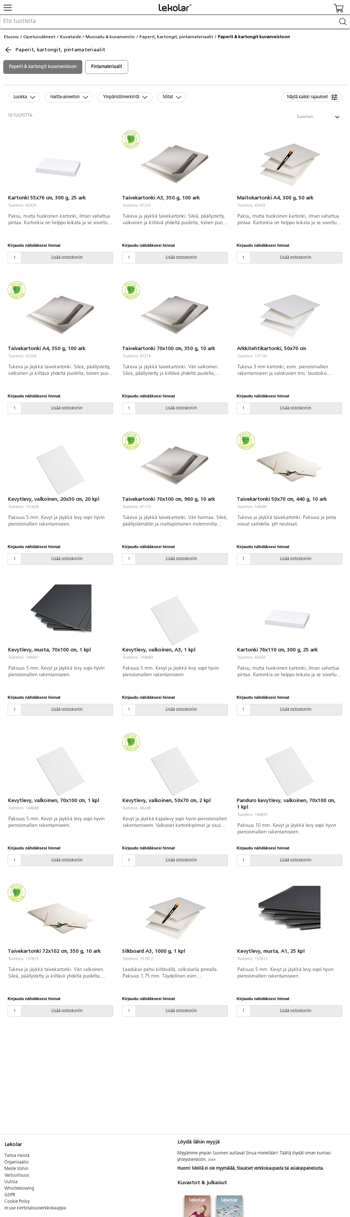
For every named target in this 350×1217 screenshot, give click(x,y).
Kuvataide (70, 36)
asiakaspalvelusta (306, 1168)
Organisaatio (16, 1162)
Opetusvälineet (39, 36)
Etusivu (11, 36)
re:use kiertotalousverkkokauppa (35, 1208)
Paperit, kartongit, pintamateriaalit (176, 36)
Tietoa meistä (17, 1156)
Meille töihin (16, 1169)
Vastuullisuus (16, 1175)
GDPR (9, 1195)
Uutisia (10, 1182)
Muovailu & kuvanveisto (110, 36)
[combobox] (175, 22)
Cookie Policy (17, 1202)
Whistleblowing (19, 1188)
